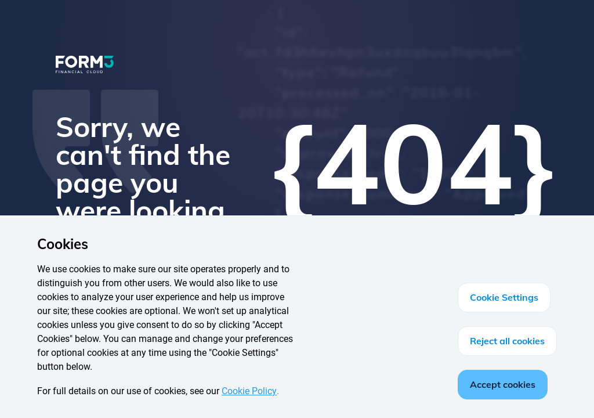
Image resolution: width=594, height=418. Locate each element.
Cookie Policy (249, 391)
